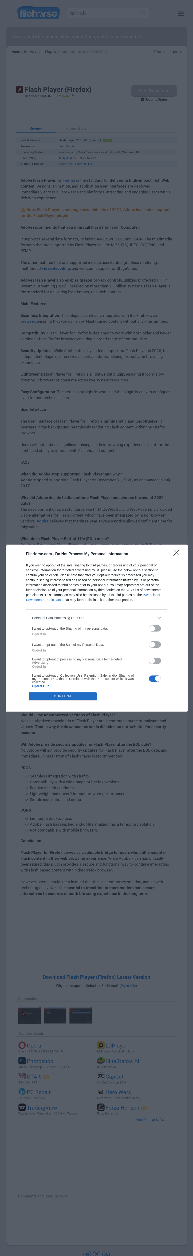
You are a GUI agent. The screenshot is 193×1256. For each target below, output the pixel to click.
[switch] (155, 628)
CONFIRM (62, 696)
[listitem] (96, 618)
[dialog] (96, 628)
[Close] (177, 554)
